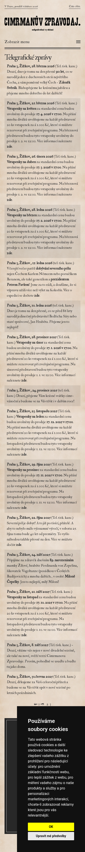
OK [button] (51, 827)
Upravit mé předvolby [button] (51, 836)
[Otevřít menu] (42, 42)
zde (36, 295)
